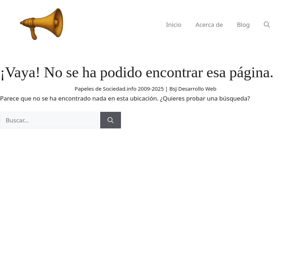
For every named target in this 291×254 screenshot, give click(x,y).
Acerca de (209, 24)
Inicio (174, 24)
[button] (267, 24)
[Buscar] (110, 120)
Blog (243, 24)
